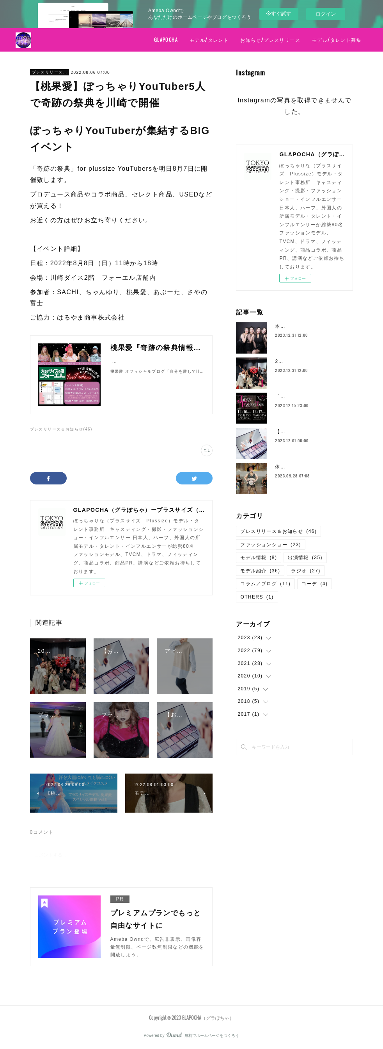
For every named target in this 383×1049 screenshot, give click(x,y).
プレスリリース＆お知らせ (49, 72)
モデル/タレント (209, 39)
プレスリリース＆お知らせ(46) (61, 429)
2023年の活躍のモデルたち (307, 361)
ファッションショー (270, 544)
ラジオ (305, 571)
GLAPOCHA (166, 39)
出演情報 (305, 557)
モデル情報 (258, 557)
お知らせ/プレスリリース (270, 39)
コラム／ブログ (265, 583)
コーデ (314, 583)
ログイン (326, 14)
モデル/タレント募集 (337, 39)
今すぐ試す (278, 13)
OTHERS (256, 597)
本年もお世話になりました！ (309, 326)
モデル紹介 (260, 571)
